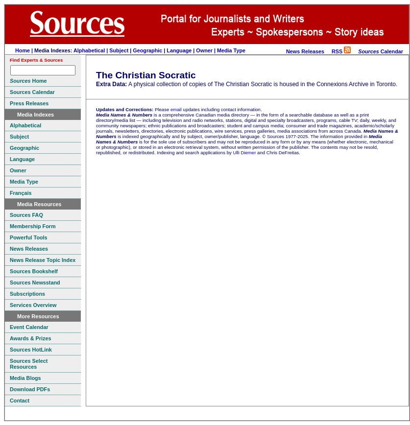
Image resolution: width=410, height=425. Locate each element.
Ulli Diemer (244, 152)
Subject (118, 50)
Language (179, 50)
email (176, 109)
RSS (341, 51)
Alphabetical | (91, 50)
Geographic (147, 50)
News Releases (305, 51)
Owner (204, 50)
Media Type (231, 50)
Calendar (380, 51)
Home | (24, 50)
